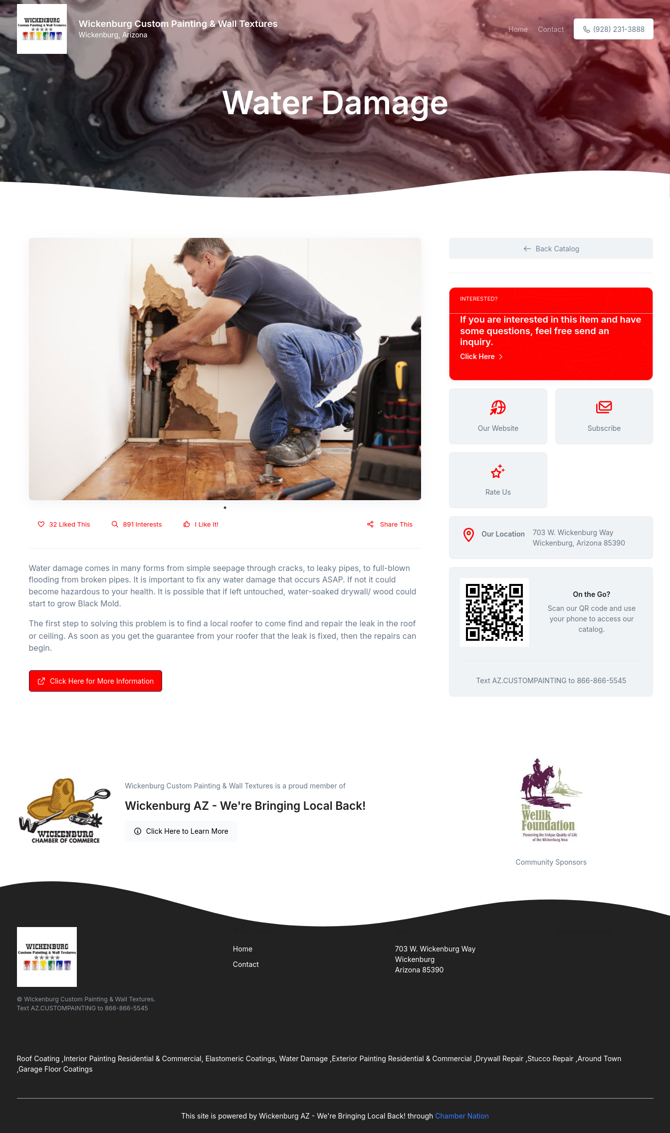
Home (518, 29)
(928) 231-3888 (613, 29)
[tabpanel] (225, 369)
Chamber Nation (462, 1116)
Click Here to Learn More (180, 831)
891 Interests (136, 524)
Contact (551, 29)
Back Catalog (551, 248)
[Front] (44, 29)
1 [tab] (225, 508)
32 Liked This (63, 524)
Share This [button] (389, 524)
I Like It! (201, 524)
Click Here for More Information (95, 681)
